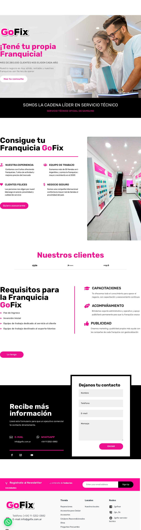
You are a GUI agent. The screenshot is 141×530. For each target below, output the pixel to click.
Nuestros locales (92, 506)
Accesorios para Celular (70, 511)
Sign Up (125, 484)
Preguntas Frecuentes (70, 527)
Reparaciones (66, 506)
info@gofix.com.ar (31, 519)
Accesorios (65, 515)
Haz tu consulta (14, 79)
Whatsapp (48, 437)
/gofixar (117, 506)
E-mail (19, 437)
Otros (62, 523)
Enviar (111, 446)
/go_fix (117, 512)
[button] (8, 522)
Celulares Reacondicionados (72, 519)
